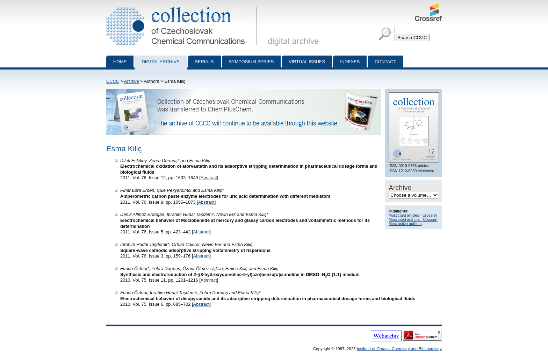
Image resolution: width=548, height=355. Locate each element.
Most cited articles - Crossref (413, 215)
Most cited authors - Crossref (413, 219)
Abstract (209, 177)
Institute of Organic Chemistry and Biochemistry (399, 349)
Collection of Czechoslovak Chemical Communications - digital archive (183, 6)
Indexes (350, 61)
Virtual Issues (307, 61)
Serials (204, 61)
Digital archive (160, 61)
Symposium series (251, 61)
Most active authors (405, 224)
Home (120, 61)
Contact (385, 61)
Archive (131, 81)
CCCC (112, 81)
